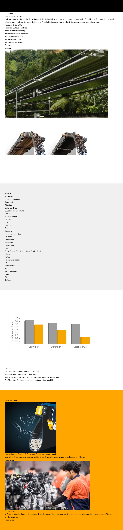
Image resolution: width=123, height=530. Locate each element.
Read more (9, 460)
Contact (8, 45)
